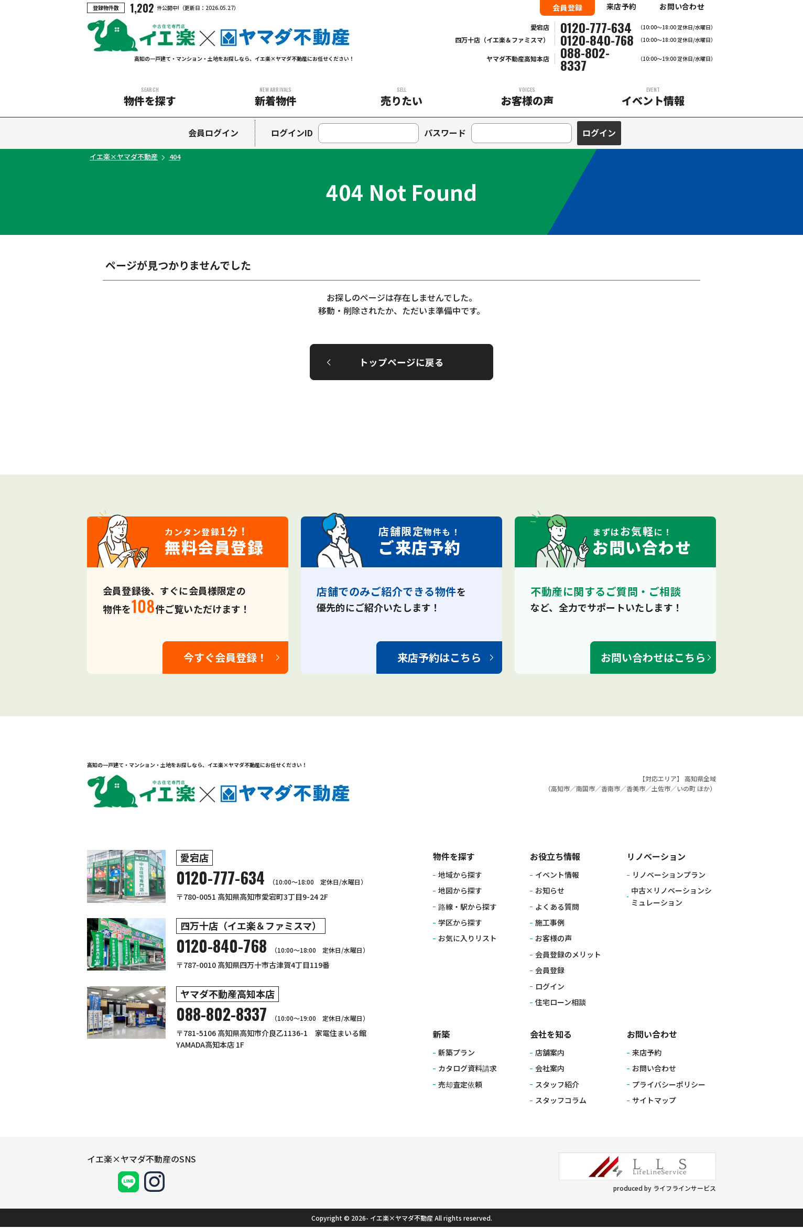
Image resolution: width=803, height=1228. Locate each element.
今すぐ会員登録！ (225, 658)
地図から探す (460, 892)
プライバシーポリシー (669, 1085)
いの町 (686, 789)
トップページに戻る (401, 362)
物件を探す (150, 96)
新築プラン (456, 1053)
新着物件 (276, 96)
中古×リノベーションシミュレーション (671, 898)
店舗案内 (550, 1053)
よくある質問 (557, 907)
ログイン (550, 987)
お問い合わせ (681, 6)
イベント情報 (653, 96)
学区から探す (460, 924)
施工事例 (550, 924)
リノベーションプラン (669, 875)
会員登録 (567, 7)
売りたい (401, 96)
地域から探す (460, 875)
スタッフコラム (561, 1101)
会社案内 (550, 1069)
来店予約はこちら (439, 658)
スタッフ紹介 (557, 1085)
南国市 (585, 789)
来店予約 (621, 6)
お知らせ (550, 892)
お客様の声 (527, 96)
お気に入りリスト (467, 939)
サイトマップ (654, 1101)
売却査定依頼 (460, 1085)
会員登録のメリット (568, 955)
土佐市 (661, 789)
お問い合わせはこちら (653, 658)
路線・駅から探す (467, 907)
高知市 (560, 789)
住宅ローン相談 (560, 1003)
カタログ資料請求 (467, 1069)
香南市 (610, 789)
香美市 (635, 789)
